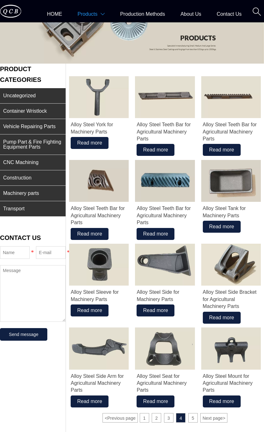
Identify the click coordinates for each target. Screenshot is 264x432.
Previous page (120, 418)
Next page (213, 418)
